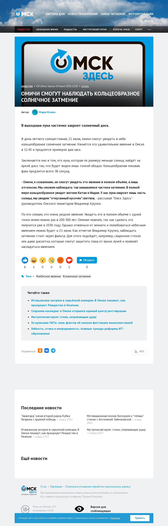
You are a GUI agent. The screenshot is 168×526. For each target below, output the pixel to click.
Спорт (139, 29)
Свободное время (47, 29)
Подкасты (70, 29)
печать (85, 86)
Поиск (146, 21)
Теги (28, 276)
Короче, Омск (121, 29)
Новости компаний (83, 14)
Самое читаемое (113, 14)
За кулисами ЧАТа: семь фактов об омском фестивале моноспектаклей (82, 323)
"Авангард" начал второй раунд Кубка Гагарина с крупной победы (45, 417)
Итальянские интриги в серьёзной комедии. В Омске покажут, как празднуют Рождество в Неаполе (50, 433)
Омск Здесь (24, 14)
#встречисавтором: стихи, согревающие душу (64, 317)
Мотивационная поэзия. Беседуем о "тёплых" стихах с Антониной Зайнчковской (115, 417)
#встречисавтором (95, 29)
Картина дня (55, 14)
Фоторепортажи (140, 14)
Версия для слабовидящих (101, 509)
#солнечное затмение (77, 276)
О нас (43, 486)
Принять (140, 518)
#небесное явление (48, 276)
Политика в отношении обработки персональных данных (98, 486)
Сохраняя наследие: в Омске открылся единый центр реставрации (78, 311)
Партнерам (56, 486)
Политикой (115, 518)
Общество (23, 29)
